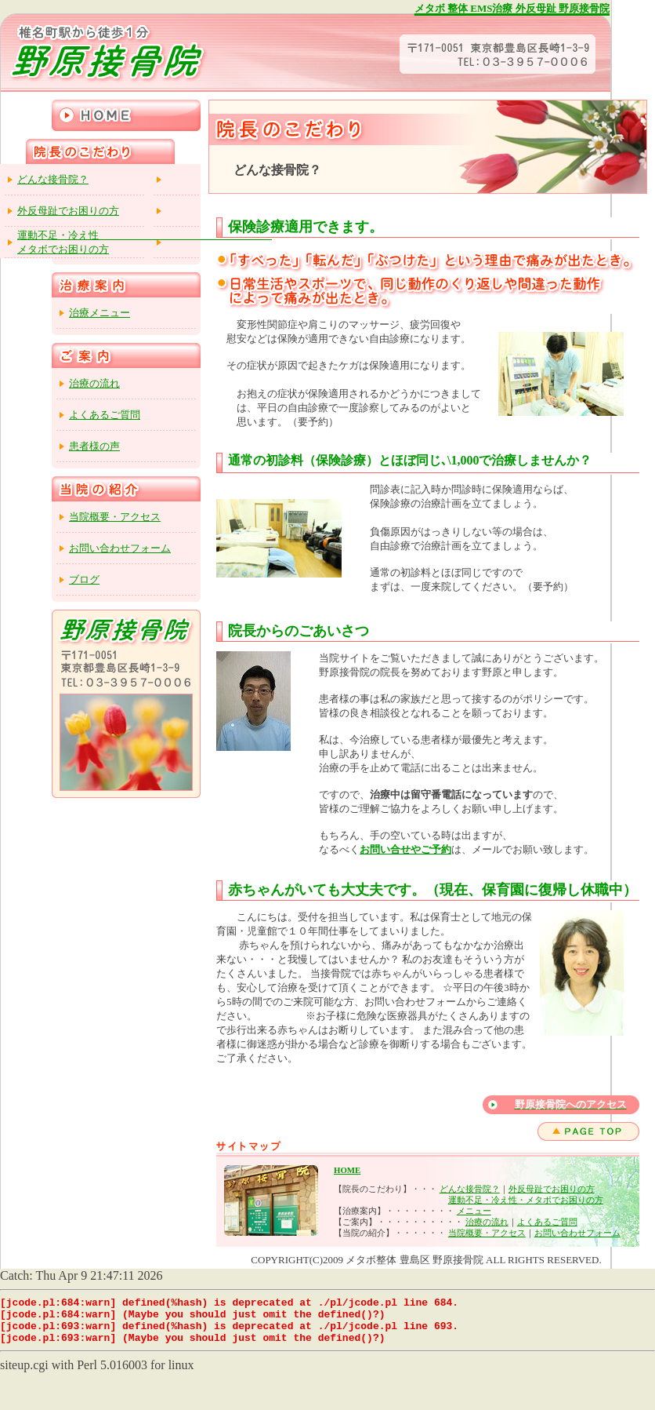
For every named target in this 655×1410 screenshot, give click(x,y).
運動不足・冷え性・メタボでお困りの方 (525, 1199)
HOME (347, 1170)
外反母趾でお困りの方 (551, 1188)
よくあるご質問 (547, 1221)
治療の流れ (486, 1221)
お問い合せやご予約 (405, 849)
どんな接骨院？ (470, 1188)
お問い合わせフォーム (577, 1232)
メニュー (474, 1210)
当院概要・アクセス (487, 1232)
